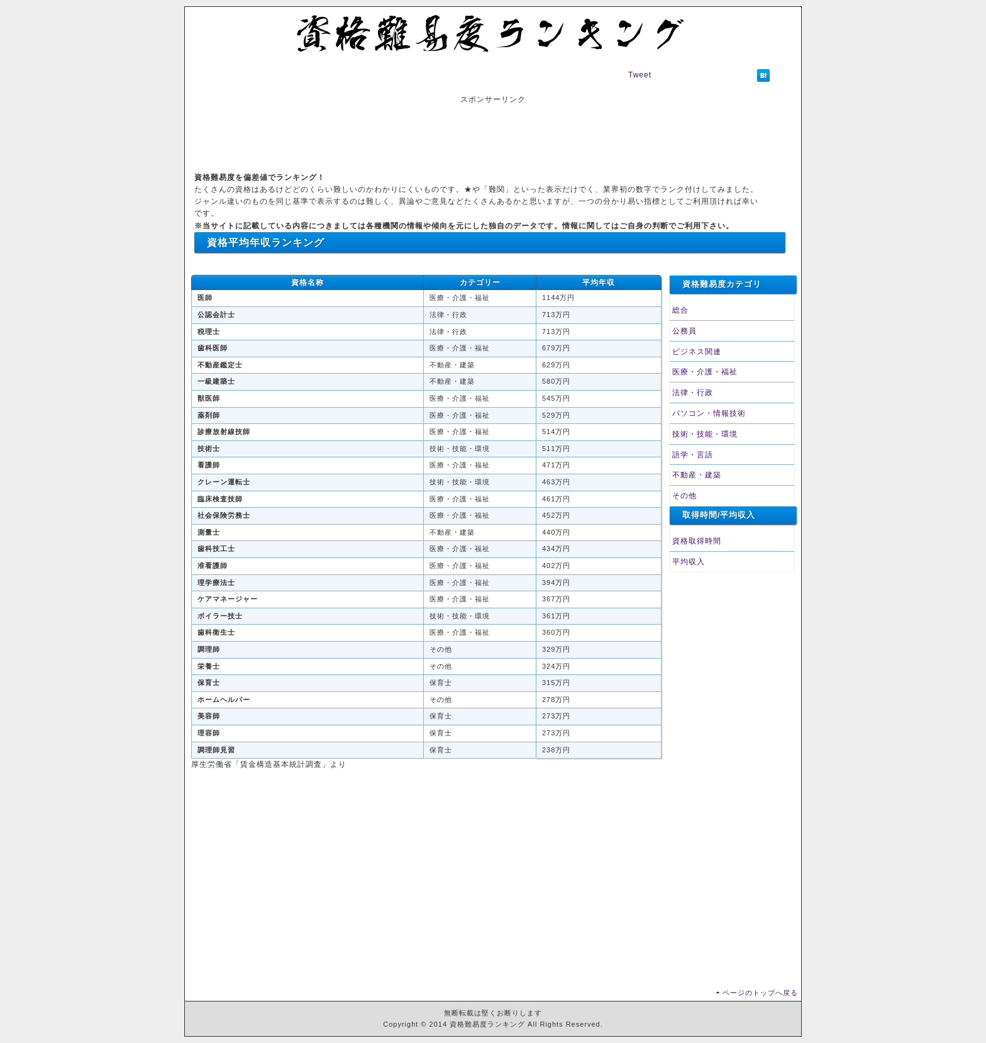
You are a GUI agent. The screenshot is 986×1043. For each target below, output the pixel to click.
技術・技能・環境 (705, 434)
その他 (684, 495)
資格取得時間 (696, 541)
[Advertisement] (493, 134)
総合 (680, 310)
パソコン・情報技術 (709, 413)
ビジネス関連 (696, 351)
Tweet (639, 74)
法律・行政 (692, 392)
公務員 (684, 330)
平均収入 (688, 561)
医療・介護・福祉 (705, 371)
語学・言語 (692, 454)
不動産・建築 (696, 475)
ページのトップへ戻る (760, 992)
